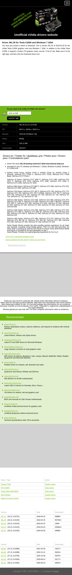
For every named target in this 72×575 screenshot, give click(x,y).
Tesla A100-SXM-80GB (9, 491)
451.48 (3, 563)
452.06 (3, 559)
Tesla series (49, 488)
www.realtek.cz (10, 362)
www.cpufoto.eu (10, 418)
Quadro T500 (6, 484)
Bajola (56, 571)
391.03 (3, 531)
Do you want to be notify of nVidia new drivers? (26, 109)
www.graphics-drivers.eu (13, 347)
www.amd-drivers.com (12, 340)
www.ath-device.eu (11, 369)
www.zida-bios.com (11, 397)
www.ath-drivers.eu (11, 333)
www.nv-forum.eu (10, 404)
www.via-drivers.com (12, 390)
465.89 (3, 549)
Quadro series (50, 484)
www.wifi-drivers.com (12, 354)
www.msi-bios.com (11, 376)
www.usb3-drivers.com (12, 383)
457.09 (3, 556)
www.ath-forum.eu (11, 411)
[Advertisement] (36, 82)
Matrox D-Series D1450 (10, 498)
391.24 (3, 527)
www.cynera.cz (10, 324)
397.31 (3, 517)
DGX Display (6, 495)
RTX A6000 (5, 488)
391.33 (3, 524)
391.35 (3, 520)
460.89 (3, 552)
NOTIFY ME (13, 118)
